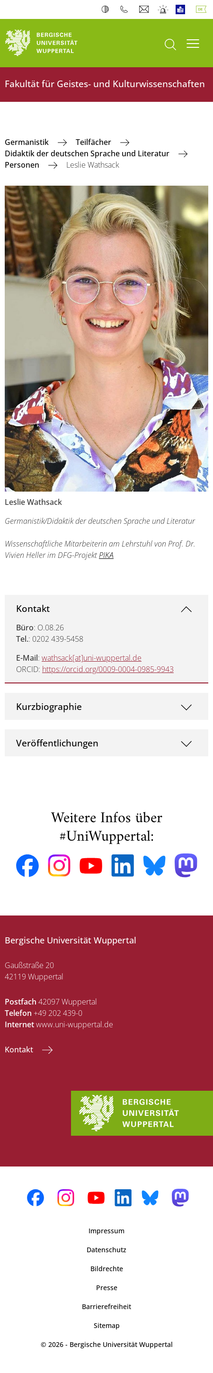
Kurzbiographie (49, 706)
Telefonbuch (126, 9)
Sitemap (107, 1325)
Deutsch (203, 9)
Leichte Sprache (182, 9)
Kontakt (33, 608)
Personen (23, 165)
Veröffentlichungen (57, 743)
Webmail (145, 9)
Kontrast (107, 9)
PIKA (106, 555)
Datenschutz (106, 1249)
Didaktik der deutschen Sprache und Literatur (88, 153)
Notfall (163, 9)
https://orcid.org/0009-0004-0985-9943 (108, 669)
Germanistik (28, 142)
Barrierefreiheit (106, 1306)
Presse (106, 1287)
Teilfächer (94, 142)
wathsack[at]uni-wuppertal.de (92, 658)
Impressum (106, 1230)
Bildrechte (106, 1268)
